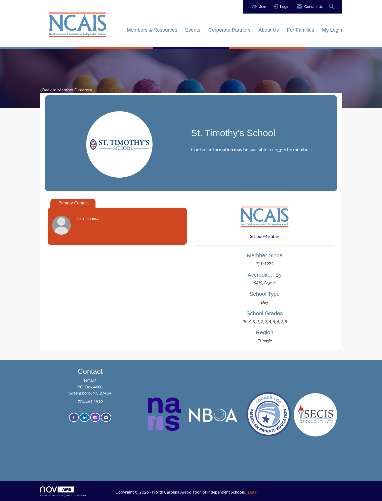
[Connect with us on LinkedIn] (84, 417)
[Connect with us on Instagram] (95, 417)
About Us (268, 30)
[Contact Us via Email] (106, 417)
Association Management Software (63, 491)
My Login (332, 30)
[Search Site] (332, 6)
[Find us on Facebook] (74, 417)
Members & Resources (152, 30)
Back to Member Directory (66, 89)
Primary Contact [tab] (73, 203)
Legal (253, 491)
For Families (300, 30)
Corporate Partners (229, 30)
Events (192, 30)
